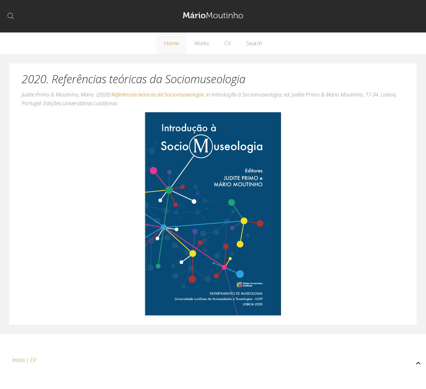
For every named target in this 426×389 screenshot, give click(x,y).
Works (201, 43)
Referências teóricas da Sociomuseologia (157, 94)
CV (227, 43)
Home (171, 43)
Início (18, 359)
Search (254, 43)
